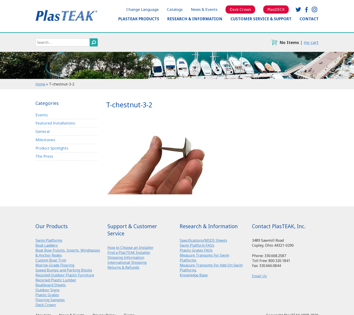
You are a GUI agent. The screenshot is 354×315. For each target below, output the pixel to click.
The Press (44, 156)
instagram (314, 9)
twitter (298, 9)
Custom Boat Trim (50, 260)
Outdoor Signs (47, 289)
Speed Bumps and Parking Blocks (63, 270)
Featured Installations (55, 123)
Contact (309, 18)
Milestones (45, 139)
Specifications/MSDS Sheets (203, 240)
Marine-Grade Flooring (54, 265)
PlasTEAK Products (138, 18)
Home (40, 84)
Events (41, 114)
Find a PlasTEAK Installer (128, 252)
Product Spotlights (51, 148)
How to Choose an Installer (130, 247)
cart (274, 42)
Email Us (259, 276)
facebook (306, 9)
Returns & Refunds (123, 267)
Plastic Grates (47, 294)
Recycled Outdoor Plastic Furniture (64, 275)
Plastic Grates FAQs (196, 250)
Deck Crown (240, 9)
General (42, 131)
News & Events (204, 9)
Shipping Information (125, 257)
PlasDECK (276, 9)
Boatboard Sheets (50, 285)
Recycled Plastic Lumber (55, 280)
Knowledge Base (194, 275)
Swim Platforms (48, 240)
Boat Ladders (46, 245)
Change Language (142, 9)
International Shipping (127, 262)
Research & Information (194, 18)
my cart (311, 42)
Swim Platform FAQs (197, 245)
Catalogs (175, 9)
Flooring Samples (50, 299)
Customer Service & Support (261, 18)
